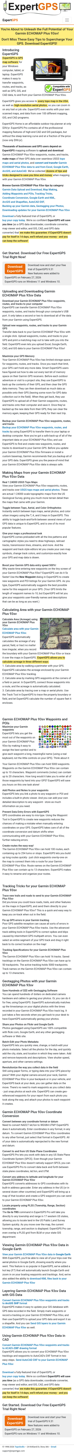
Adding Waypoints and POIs (18, 193)
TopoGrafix (19, 1447)
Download (8, 216)
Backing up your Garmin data (18, 206)
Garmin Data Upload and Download (22, 189)
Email (53, 1447)
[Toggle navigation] (67, 20)
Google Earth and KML (42, 197)
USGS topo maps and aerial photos (40, 489)
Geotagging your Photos (50, 206)
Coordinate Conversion (15, 197)
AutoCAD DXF (36, 201)
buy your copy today (13, 220)
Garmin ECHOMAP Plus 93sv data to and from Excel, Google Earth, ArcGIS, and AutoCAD (35, 167)
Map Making (50, 189)
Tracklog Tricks (43, 193)
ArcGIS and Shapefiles (15, 201)
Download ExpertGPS (15, 269)
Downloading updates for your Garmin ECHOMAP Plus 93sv (36, 210)
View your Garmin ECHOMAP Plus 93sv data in (36, 1254)
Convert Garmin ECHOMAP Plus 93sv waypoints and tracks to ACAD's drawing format (35, 1347)
